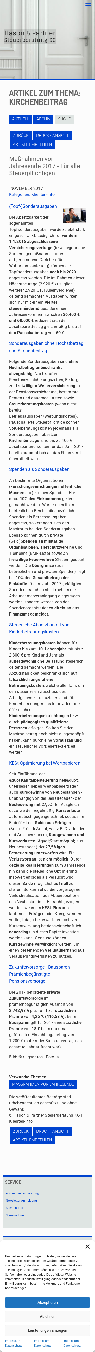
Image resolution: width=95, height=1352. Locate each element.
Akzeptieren (47, 1302)
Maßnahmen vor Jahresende (43, 1084)
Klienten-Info (43, 194)
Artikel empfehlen (32, 144)
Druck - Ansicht (52, 135)
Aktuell (20, 119)
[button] (87, 1246)
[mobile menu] (88, 5)
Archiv (43, 119)
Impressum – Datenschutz (14, 1343)
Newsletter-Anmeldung (21, 1200)
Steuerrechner (15, 1215)
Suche (64, 119)
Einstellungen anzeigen (47, 1330)
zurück (21, 135)
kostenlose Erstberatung (22, 1193)
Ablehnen (47, 1316)
